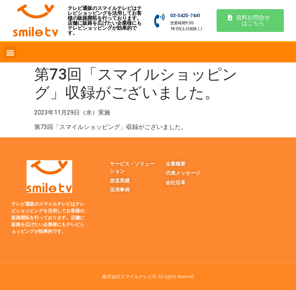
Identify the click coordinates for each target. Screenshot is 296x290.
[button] (10, 52)
